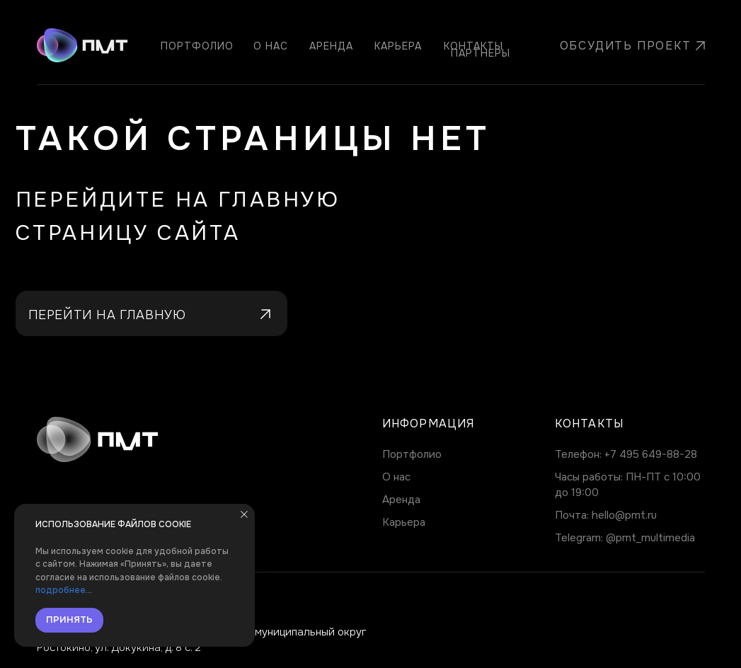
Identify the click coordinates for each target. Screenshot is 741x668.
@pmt (621, 538)
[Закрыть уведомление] (244, 514)
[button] (621, 46)
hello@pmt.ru (624, 515)
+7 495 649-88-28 (650, 454)
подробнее (60, 590)
